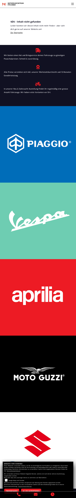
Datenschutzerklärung (13, 471)
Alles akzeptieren (31, 491)
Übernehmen (12, 491)
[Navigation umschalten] (72, 4)
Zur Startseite (16, 33)
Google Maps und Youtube (16, 480)
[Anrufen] (19, 495)
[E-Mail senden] (36, 495)
